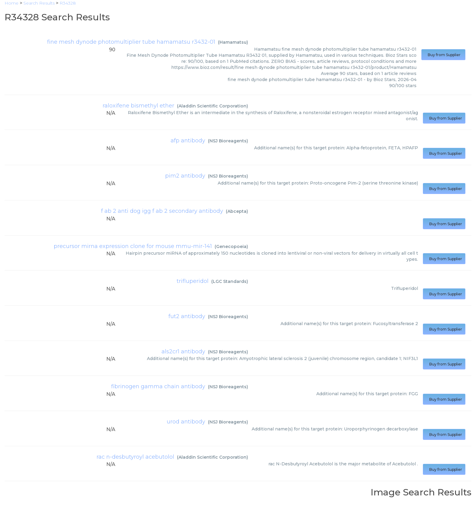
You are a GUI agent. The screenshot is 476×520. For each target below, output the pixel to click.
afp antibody (188, 140)
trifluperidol (193, 281)
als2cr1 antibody (183, 351)
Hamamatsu (232, 42)
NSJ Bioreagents (227, 141)
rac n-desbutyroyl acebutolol (135, 457)
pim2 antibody (185, 175)
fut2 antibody (186, 316)
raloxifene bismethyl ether (138, 105)
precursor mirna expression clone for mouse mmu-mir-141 (133, 246)
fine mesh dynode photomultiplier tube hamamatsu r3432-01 (131, 42)
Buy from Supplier (443, 55)
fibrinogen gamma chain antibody (158, 386)
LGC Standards (229, 281)
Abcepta (236, 211)
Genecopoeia (231, 246)
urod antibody (186, 421)
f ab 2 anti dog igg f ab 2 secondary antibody (162, 211)
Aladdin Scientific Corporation (212, 106)
